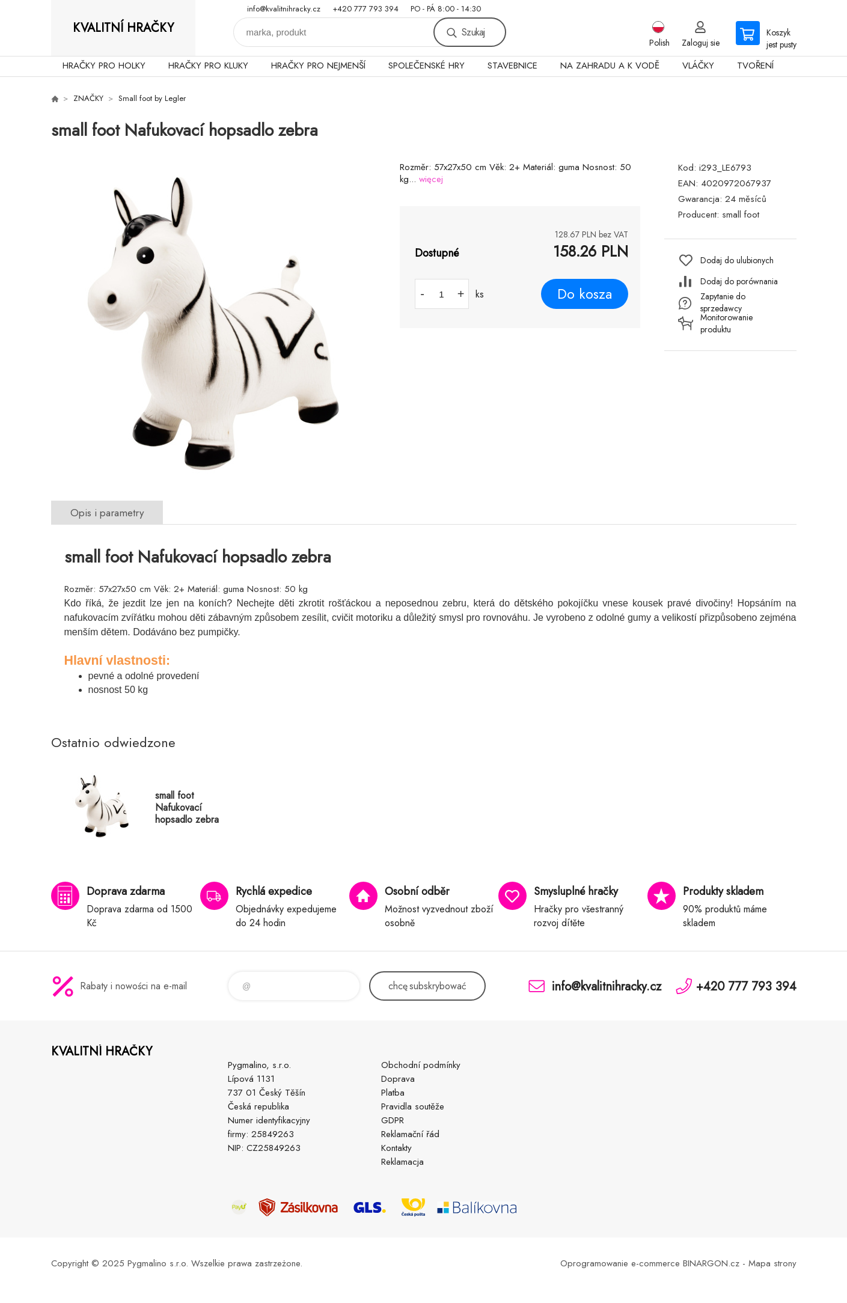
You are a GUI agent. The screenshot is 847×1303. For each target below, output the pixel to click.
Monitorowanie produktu (726, 323)
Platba (393, 1092)
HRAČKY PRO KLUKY (208, 65)
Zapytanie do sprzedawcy (722, 302)
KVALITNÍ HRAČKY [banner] (123, 28)
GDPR (392, 1120)
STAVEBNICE (512, 65)
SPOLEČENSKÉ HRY (426, 65)
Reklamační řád (410, 1134)
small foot (740, 214)
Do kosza (584, 294)
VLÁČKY (698, 65)
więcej (431, 179)
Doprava (398, 1078)
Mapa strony (772, 1263)
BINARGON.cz (711, 1263)
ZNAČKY (88, 98)
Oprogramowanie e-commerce (620, 1263)
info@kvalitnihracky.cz (283, 8)
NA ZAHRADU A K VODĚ (609, 65)
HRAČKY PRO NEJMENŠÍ (318, 65)
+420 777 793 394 (365, 8)
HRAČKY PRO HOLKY (104, 65)
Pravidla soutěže (412, 1106)
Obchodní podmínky (420, 1065)
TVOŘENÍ (755, 65)
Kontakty (396, 1148)
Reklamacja (402, 1161)
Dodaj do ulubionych (737, 260)
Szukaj (473, 32)
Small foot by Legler (152, 98)
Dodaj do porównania (739, 281)
